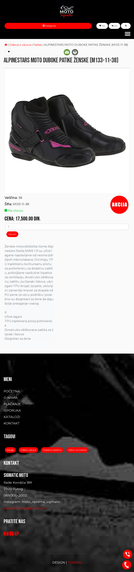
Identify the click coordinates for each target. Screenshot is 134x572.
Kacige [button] (10, 450)
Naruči (12, 234)
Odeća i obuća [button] (28, 450)
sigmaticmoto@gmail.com (25, 508)
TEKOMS (75, 562)
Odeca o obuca (20, 44)
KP (17, 534)
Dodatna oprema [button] (52, 450)
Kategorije (48, 25)
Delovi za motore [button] (77, 450)
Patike (38, 44)
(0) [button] (102, 25)
